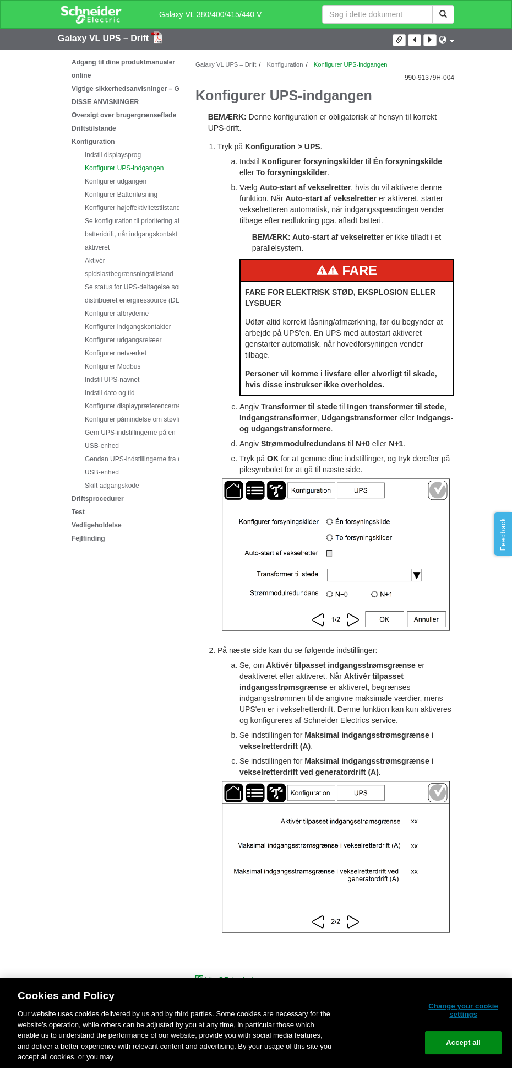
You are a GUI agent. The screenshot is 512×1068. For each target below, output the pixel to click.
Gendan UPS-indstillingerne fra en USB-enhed (135, 465)
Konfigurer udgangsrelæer (123, 340)
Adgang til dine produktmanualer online (123, 68)
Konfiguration (93, 141)
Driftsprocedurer (98, 499)
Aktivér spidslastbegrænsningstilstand (129, 267)
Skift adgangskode (112, 485)
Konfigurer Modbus (112, 366)
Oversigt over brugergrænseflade (124, 115)
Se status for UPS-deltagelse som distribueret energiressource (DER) (136, 293)
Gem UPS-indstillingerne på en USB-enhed (130, 439)
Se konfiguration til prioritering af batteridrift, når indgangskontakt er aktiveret (135, 234)
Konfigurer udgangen (115, 181)
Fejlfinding (88, 538)
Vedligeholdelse (97, 525)
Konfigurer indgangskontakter (128, 327)
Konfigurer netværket (115, 353)
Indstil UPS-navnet (112, 380)
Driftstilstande (94, 128)
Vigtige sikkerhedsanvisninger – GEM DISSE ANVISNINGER (130, 95)
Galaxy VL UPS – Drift (104, 38)
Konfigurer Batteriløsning (121, 194)
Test (78, 512)
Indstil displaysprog (113, 155)
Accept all (463, 1042)
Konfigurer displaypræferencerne (133, 406)
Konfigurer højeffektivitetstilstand (132, 208)
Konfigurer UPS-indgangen (124, 168)
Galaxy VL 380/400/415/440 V (210, 14)
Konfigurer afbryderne (117, 313)
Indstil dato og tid (110, 393)
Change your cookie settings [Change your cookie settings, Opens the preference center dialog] (463, 1010)
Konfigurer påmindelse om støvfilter (137, 419)
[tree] (118, 300)
